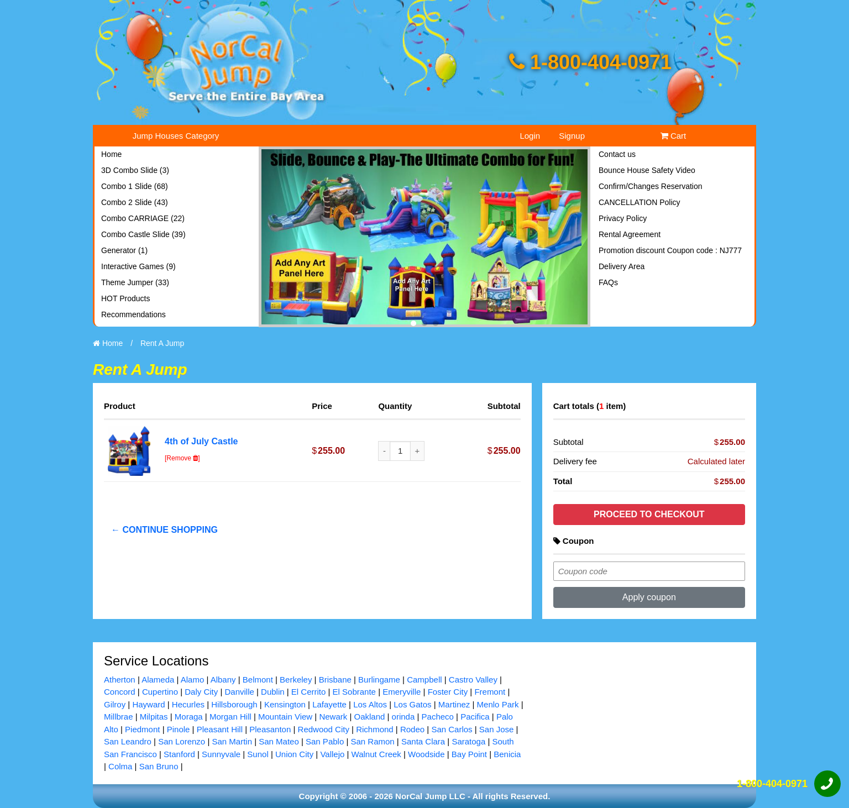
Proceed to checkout (649, 514)
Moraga (189, 716)
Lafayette (329, 704)
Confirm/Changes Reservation (651, 186)
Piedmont (142, 729)
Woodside (426, 754)
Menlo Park (498, 704)
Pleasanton (270, 729)
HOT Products (125, 298)
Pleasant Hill (220, 729)
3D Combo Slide (135, 170)
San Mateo (279, 741)
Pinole (178, 729)
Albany (223, 679)
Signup (572, 135)
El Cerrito (308, 691)
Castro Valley (473, 679)
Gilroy (114, 704)
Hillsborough (234, 704)
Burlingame (379, 679)
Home (111, 154)
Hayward (148, 704)
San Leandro (127, 741)
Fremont (489, 691)
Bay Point (469, 754)
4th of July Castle (201, 441)
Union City (294, 754)
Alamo (193, 679)
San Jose (496, 729)
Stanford (179, 754)
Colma (120, 766)
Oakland (369, 716)
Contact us (617, 154)
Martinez (454, 704)
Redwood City (323, 729)
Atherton (119, 679)
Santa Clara (423, 741)
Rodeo (412, 729)
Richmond (375, 729)
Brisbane (335, 679)
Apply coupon (649, 597)
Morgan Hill (230, 716)
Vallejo (332, 754)
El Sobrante (354, 691)
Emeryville (401, 691)
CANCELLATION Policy (639, 202)
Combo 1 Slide (134, 186)
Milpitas (154, 716)
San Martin (232, 741)
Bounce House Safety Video (647, 170)
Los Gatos (412, 704)
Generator (124, 250)
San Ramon (372, 741)
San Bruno (159, 766)
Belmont (258, 679)
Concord (119, 691)
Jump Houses (176, 135)
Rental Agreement (630, 234)
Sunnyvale (221, 754)
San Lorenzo (181, 741)
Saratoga (468, 741)
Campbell (424, 679)
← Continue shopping (164, 529)
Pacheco (438, 716)
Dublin (273, 691)
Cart (673, 135)
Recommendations (133, 314)
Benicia (507, 754)
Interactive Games (138, 266)
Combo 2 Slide (134, 202)
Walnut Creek (376, 754)
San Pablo (325, 741)
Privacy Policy (623, 218)
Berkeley (296, 679)
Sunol (257, 754)
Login (530, 135)
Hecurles (188, 704)
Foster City (448, 691)
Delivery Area (621, 266)
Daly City (201, 691)
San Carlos (451, 729)
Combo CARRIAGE (143, 218)
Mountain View (285, 716)
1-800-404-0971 (590, 62)
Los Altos (370, 704)
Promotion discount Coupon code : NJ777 (670, 250)
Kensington (285, 704)
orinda (403, 716)
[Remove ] (182, 458)
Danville (239, 691)
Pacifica (475, 716)
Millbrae (118, 716)
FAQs (608, 282)
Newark (333, 716)
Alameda (158, 679)
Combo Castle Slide (143, 234)
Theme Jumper (135, 282)
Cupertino (160, 691)
